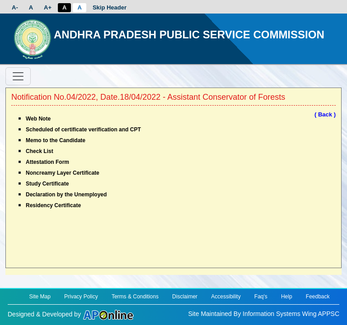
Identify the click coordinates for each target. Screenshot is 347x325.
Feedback (318, 296)
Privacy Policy (81, 296)
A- (15, 7)
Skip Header (110, 7)
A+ (48, 7)
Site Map (39, 296)
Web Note (38, 119)
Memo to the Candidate (55, 140)
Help (286, 296)
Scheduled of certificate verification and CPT (83, 129)
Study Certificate (47, 184)
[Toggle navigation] (18, 76)
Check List (39, 151)
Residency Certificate (53, 205)
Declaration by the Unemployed (66, 194)
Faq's (260, 296)
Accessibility (225, 296)
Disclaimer (184, 296)
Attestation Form (47, 162)
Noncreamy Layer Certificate (62, 173)
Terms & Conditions (135, 296)
